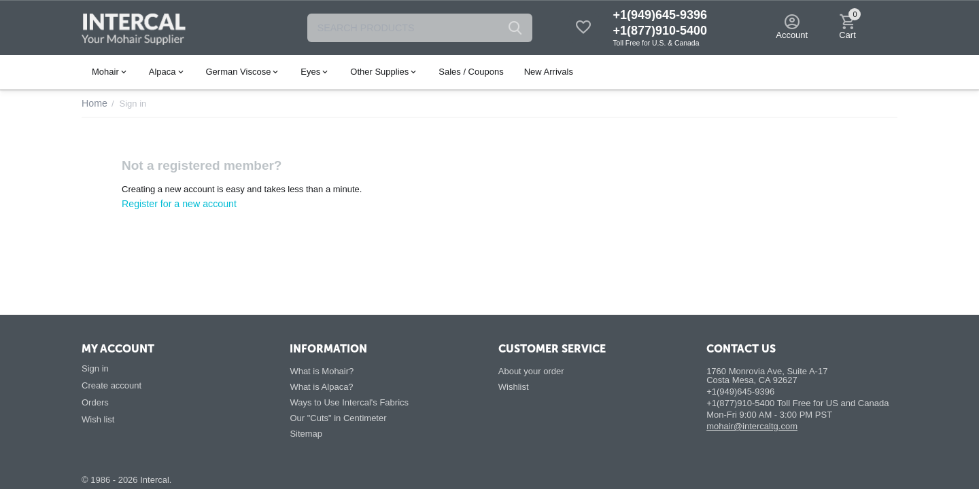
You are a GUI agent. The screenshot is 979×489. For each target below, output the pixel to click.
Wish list (98, 419)
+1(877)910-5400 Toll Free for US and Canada (797, 403)
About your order (531, 371)
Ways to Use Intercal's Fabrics (349, 402)
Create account (111, 385)
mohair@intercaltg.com (751, 426)
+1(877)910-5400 (660, 30)
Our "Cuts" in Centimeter (338, 418)
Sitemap (306, 434)
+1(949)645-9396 (660, 15)
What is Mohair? (322, 371)
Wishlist (513, 387)
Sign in (95, 368)
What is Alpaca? (321, 387)
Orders (95, 402)
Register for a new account (174, 203)
